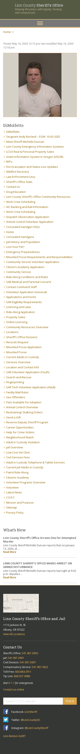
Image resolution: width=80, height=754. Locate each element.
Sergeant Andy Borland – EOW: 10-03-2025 (33, 136)
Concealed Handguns (20, 237)
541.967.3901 (16, 658)
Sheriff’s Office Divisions (22, 337)
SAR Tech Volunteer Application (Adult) (30, 387)
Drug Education (16, 192)
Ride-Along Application (20, 312)
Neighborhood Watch (20, 437)
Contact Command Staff (21, 287)
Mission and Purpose (20, 502)
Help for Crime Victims (20, 432)
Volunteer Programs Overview (25, 482)
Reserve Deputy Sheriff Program (27, 422)
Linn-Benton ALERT (14, 736)
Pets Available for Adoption (23, 402)
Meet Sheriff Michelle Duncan (25, 142)
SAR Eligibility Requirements (24, 302)
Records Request (17, 342)
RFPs (9, 162)
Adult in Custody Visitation (23, 442)
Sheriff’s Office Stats (19, 182)
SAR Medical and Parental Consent (28, 282)
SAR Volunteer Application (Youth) (27, 372)
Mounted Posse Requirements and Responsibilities (39, 257)
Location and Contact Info (22, 367)
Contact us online (13, 689)
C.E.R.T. (10, 497)
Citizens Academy (17, 477)
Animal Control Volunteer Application (29, 222)
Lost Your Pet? (15, 247)
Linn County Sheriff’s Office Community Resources (38, 197)
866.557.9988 (22, 676)
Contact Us (13, 187)
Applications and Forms (21, 297)
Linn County (39, 5)
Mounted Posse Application (24, 347)
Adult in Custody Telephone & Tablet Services (35, 462)
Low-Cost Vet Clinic (18, 452)
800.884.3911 (23, 672)
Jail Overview (14, 447)
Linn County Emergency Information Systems (35, 146)
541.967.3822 (40, 667)
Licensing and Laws (18, 307)
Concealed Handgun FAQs (23, 227)
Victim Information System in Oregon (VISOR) (34, 157)
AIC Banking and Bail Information (27, 207)
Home (7, 32)
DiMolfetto (13, 132)
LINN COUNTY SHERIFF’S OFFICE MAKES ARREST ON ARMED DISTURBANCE (37, 565)
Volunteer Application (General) (26, 292)
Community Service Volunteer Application (32, 262)
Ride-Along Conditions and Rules (27, 277)
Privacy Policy (15, 512)
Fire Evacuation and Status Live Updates (32, 167)
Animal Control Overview (22, 407)
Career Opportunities (20, 427)
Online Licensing (16, 322)
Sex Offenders (15, 397)
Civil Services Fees (18, 457)
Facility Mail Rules (17, 392)
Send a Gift (13, 417)
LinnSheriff (31, 712)
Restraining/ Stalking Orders (24, 412)
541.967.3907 (28, 662)
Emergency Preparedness (23, 252)
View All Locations (14, 634)
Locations (12, 332)
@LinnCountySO (30, 720)
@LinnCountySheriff (36, 728)
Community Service (18, 272)
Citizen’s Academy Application (25, 267)
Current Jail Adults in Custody (24, 467)
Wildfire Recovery (17, 172)
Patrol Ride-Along (17, 472)
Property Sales (15, 317)
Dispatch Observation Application (27, 217)
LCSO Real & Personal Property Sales (30, 152)
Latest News (14, 492)
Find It (69, 701)
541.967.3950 (30, 653)
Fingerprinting (15, 382)
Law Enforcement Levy (20, 177)
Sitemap (11, 507)
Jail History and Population (23, 242)
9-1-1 (11, 683)
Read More (9, 552)
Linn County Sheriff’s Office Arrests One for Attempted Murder (39, 539)
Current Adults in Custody (22, 357)
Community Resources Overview (27, 327)
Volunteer (12, 487)
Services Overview (18, 362)
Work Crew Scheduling (20, 202)
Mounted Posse (16, 352)
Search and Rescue (18, 377)
